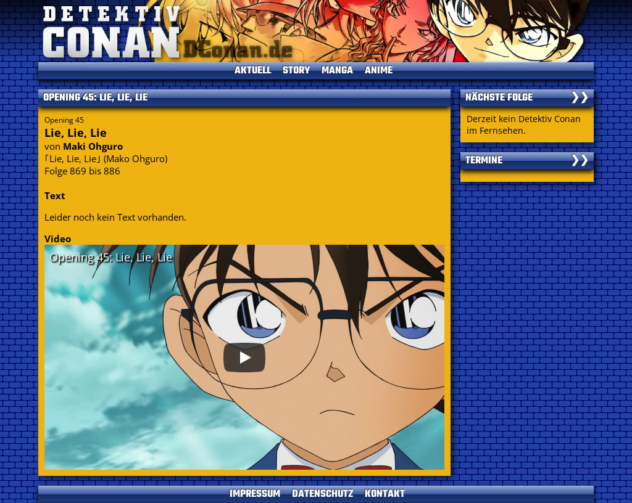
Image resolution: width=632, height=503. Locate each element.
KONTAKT (385, 494)
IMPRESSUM (255, 494)
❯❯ (579, 98)
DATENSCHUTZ (322, 494)
